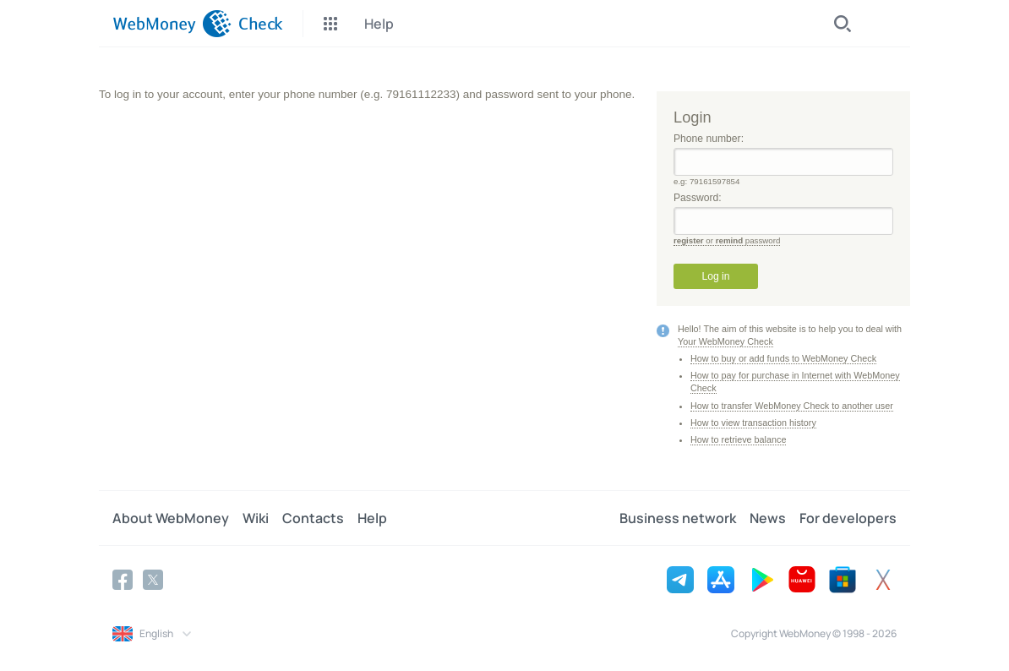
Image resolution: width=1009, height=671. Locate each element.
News (768, 518)
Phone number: (783, 154)
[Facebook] (122, 580)
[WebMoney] (172, 23)
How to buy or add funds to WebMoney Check (783, 358)
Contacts (313, 518)
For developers (848, 518)
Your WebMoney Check (725, 341)
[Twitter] (153, 580)
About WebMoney (170, 518)
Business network (677, 518)
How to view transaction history (753, 422)
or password (727, 240)
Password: (783, 213)
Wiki (256, 518)
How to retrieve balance (738, 439)
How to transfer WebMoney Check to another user (791, 406)
